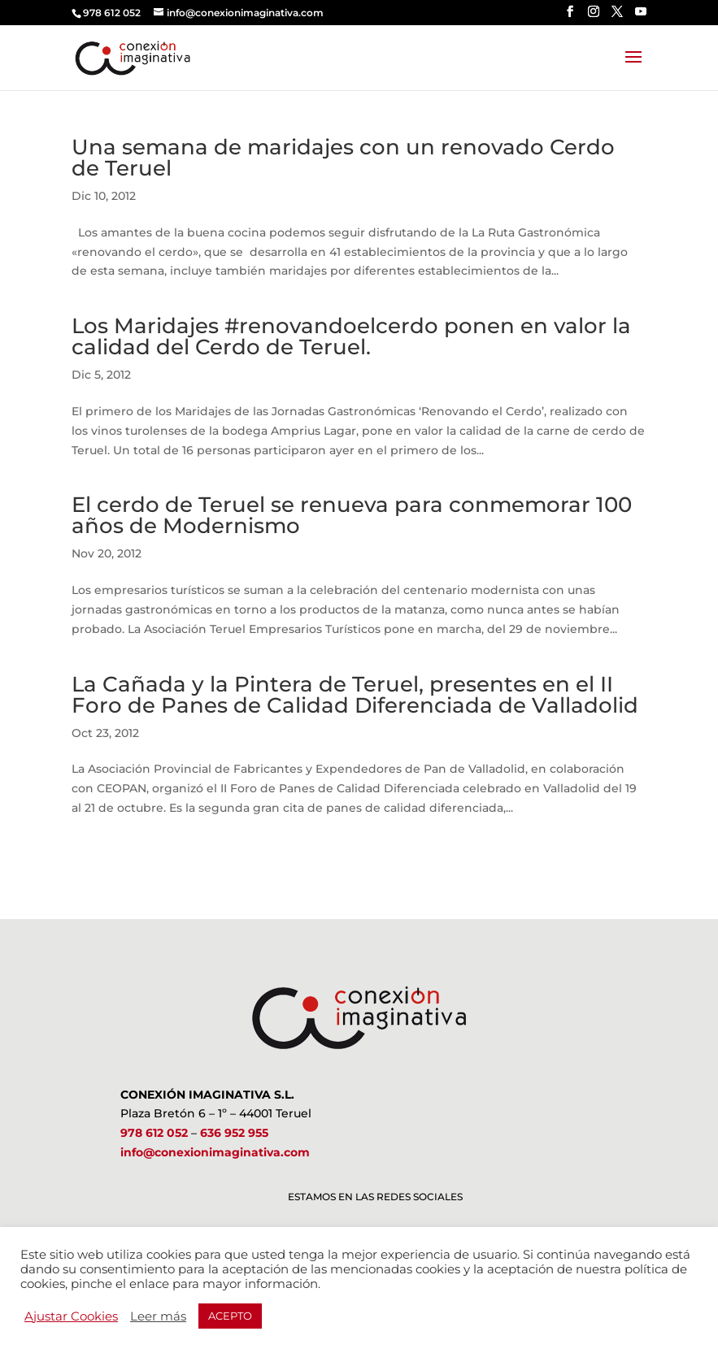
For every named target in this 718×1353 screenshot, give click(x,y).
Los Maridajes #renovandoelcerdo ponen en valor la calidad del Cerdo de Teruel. (351, 336)
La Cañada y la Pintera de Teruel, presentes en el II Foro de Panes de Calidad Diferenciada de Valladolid (355, 694)
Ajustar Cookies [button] (71, 1316)
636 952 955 (234, 1132)
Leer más (158, 1316)
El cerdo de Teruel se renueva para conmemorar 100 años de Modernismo (352, 515)
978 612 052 (154, 1132)
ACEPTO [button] (230, 1315)
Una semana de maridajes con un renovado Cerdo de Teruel (343, 157)
